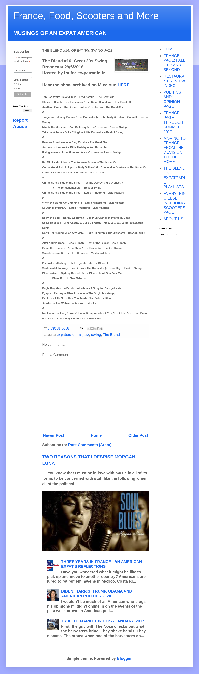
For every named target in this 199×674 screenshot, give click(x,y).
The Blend (111, 335)
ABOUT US (173, 219)
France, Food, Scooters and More (86, 15)
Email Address (22, 61)
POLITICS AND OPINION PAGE (172, 99)
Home (96, 435)
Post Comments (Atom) (90, 445)
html (19, 84)
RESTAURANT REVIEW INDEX (174, 81)
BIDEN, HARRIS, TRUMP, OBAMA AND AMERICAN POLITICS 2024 (96, 593)
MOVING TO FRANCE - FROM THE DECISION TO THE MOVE (174, 150)
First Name (19, 70)
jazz (86, 335)
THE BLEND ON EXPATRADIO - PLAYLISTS (174, 177)
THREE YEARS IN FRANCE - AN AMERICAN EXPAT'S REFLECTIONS (101, 564)
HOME (169, 49)
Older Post (138, 435)
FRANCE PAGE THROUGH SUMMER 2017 (173, 122)
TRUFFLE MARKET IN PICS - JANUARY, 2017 (102, 621)
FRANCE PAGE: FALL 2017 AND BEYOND (174, 62)
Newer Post (53, 435)
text (19, 88)
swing (96, 335)
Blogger (124, 658)
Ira (78, 335)
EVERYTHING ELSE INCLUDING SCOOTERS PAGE (174, 202)
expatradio (66, 335)
